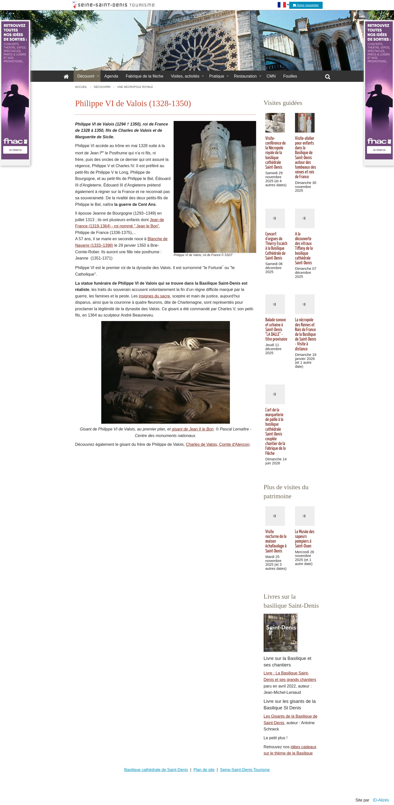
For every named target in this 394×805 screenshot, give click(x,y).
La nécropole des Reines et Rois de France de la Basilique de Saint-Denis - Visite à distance (305, 334)
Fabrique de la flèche (144, 76)
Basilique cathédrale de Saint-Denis (156, 770)
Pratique (216, 76)
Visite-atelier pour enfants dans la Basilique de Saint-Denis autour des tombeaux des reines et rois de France (305, 157)
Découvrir (85, 76)
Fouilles (290, 76)
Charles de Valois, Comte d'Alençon (218, 444)
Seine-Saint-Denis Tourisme (245, 770)
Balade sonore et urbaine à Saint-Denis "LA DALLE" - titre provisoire (276, 330)
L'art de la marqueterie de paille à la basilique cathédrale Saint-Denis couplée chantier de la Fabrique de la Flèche (275, 432)
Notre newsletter (306, 5)
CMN (271, 76)
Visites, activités (185, 76)
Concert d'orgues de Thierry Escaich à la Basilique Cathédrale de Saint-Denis (276, 246)
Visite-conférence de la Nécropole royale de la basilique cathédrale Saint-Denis (275, 153)
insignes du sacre (154, 296)
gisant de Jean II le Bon (193, 429)
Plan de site (204, 770)
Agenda (111, 76)
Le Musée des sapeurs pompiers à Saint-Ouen (304, 539)
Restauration (245, 76)
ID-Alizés (381, 800)
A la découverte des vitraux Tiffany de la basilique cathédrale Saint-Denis (304, 248)
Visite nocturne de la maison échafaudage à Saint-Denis (275, 541)
